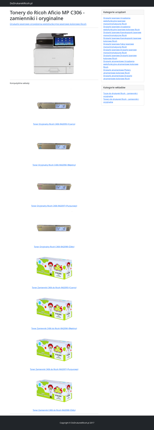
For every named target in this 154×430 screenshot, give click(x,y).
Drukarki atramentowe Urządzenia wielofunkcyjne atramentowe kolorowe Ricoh (120, 64)
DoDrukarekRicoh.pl (21, 3)
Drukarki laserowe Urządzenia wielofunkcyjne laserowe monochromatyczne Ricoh (116, 21)
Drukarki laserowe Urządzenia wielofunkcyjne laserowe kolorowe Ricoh (48, 23)
